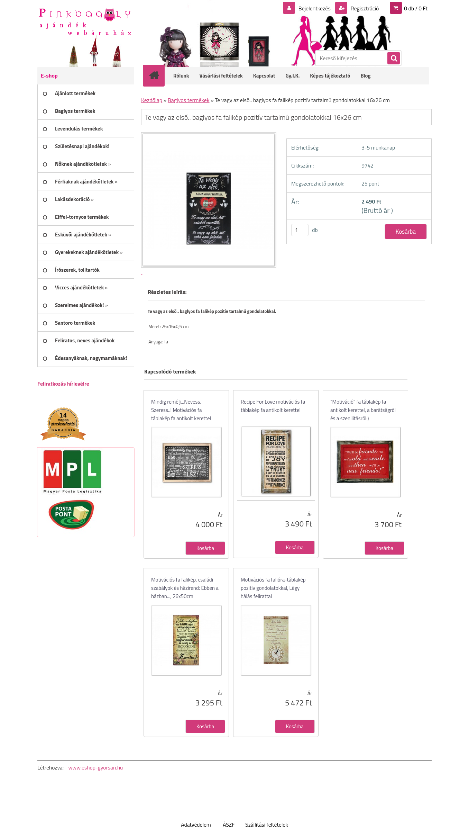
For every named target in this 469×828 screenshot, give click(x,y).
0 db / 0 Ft (415, 8)
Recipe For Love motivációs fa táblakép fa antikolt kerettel (273, 406)
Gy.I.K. (292, 76)
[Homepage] (158, 75)
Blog (365, 76)
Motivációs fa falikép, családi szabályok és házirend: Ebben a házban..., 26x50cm (185, 588)
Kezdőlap (151, 100)
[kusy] (300, 230)
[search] (393, 58)
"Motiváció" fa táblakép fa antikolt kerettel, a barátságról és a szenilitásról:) (363, 410)
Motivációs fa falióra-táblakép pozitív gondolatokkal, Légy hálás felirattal (273, 588)
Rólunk (181, 76)
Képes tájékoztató (330, 76)
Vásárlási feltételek (221, 76)
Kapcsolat (264, 76)
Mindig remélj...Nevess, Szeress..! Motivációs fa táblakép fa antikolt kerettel (181, 410)
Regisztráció (364, 8)
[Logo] (84, 21)
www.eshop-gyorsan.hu (95, 767)
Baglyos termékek (189, 100)
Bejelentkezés (314, 8)
